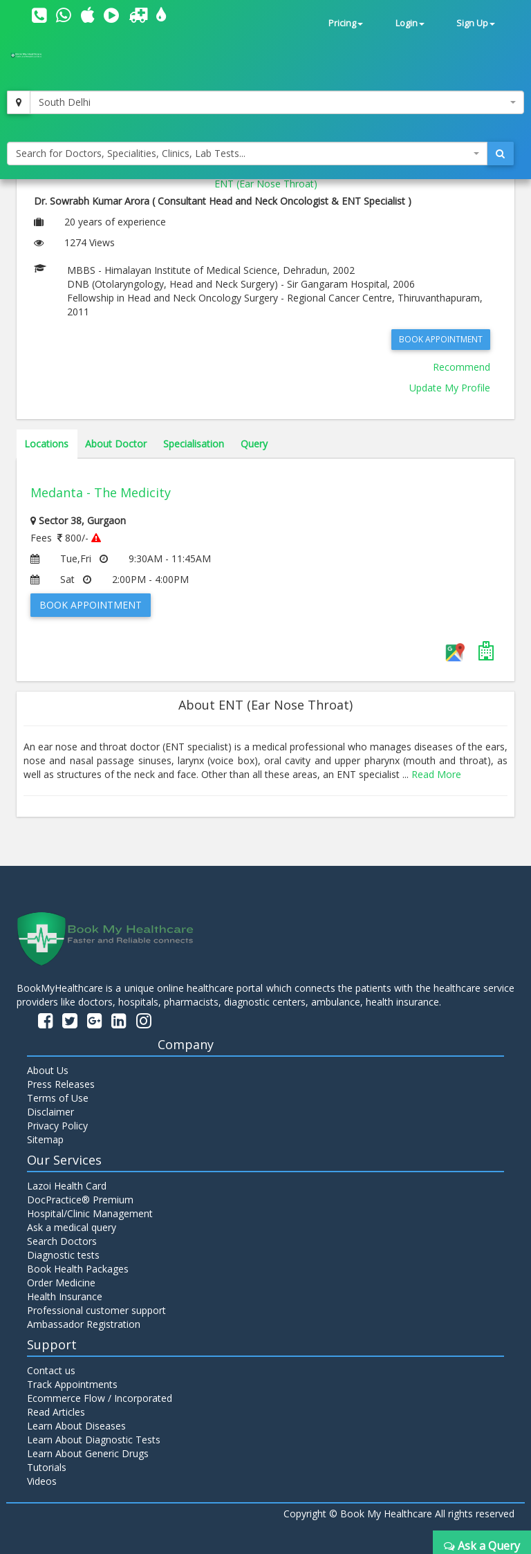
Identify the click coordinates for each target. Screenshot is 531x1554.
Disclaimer (50, 1111)
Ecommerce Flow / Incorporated (99, 1398)
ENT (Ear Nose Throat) (265, 183)
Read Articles (56, 1411)
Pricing (345, 23)
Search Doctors (62, 1241)
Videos (42, 1481)
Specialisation (193, 443)
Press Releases (61, 1084)
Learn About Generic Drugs (88, 1453)
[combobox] (277, 102)
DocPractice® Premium (80, 1199)
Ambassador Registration (83, 1324)
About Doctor (116, 443)
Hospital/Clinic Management (90, 1213)
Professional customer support (96, 1310)
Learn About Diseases (76, 1425)
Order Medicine (61, 1282)
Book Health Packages (78, 1268)
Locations (46, 443)
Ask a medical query (71, 1227)
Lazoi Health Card (66, 1185)
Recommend (461, 366)
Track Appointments (72, 1384)
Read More (436, 774)
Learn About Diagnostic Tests (93, 1439)
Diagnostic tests (63, 1254)
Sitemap (45, 1139)
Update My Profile (449, 387)
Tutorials (46, 1467)
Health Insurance (64, 1296)
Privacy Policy (57, 1125)
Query (254, 443)
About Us (47, 1070)
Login (410, 23)
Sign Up (475, 23)
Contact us (51, 1370)
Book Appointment (441, 339)
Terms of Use (57, 1097)
